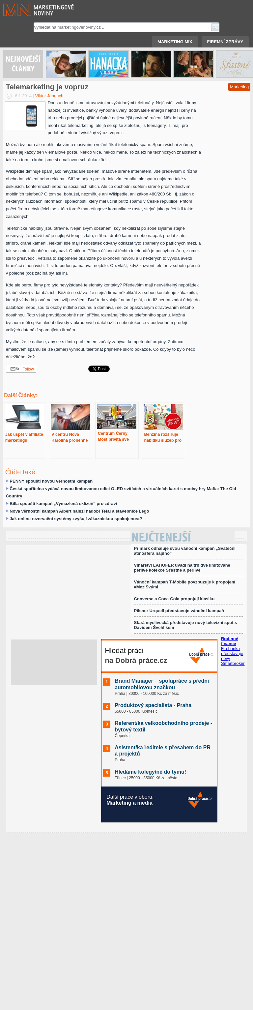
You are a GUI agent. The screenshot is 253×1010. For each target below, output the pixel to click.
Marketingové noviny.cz (31, 10)
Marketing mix (174, 41)
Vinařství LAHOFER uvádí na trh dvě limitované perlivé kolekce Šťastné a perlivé (182, 568)
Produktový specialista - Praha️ (153, 705)
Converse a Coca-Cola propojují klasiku (174, 598)
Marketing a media (129, 803)
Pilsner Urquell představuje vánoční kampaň (179, 610)
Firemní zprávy (225, 41)
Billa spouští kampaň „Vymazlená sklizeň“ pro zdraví (63, 503)
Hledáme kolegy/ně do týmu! (150, 772)
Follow (22, 369)
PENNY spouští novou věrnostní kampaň (51, 481)
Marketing (239, 86)
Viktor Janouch (49, 95)
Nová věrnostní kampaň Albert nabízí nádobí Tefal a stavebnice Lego (79, 511)
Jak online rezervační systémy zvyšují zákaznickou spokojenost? (76, 518)
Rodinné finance (229, 641)
